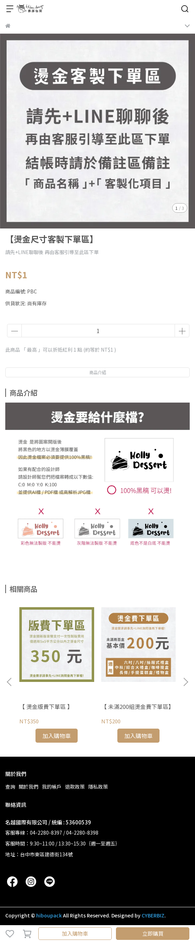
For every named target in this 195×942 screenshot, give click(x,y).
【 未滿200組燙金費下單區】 (137, 706)
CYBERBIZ (153, 915)
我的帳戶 (51, 786)
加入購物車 (75, 933)
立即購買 (152, 933)
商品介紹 (97, 372)
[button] (185, 682)
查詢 (10, 786)
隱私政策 (98, 786)
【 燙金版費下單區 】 (46, 706)
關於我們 (28, 786)
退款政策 (75, 786)
